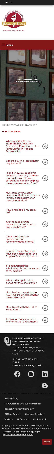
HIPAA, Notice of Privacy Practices (22, 403)
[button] (27, 133)
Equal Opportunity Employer (18, 434)
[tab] (27, 146)
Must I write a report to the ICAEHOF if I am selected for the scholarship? (22, 294)
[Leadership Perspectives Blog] (45, 385)
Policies (7, 431)
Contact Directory (34, 414)
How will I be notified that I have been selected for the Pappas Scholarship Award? (22, 253)
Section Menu (11, 131)
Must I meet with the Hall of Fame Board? (21, 308)
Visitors (8, 419)
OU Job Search (12, 414)
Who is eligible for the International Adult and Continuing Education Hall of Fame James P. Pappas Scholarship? (22, 146)
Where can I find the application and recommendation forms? (20, 239)
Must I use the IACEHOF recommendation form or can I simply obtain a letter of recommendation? (23, 196)
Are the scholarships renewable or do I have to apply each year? (20, 224)
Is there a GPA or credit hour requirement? (22, 162)
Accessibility (11, 398)
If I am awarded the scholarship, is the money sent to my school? (23, 268)
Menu (7, 44)
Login (47, 442)
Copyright (34, 431)
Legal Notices (20, 431)
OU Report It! (40, 419)
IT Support (23, 419)
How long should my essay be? (21, 211)
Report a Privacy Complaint (19, 409)
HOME (5, 125)
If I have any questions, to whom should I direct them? (22, 320)
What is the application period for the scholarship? (21, 281)
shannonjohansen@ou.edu (27, 365)
